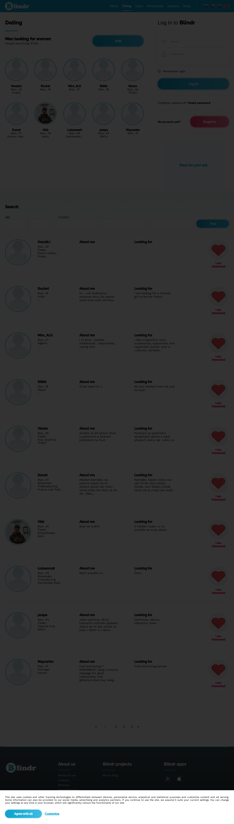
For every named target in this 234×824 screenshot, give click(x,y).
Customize (52, 813)
